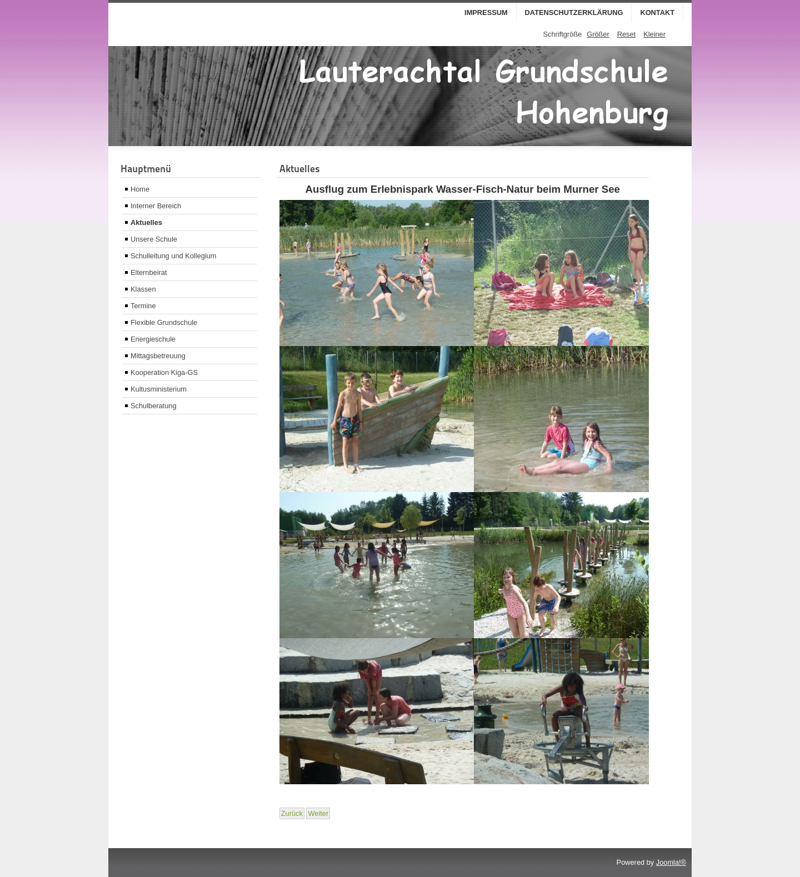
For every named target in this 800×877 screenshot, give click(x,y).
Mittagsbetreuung (158, 356)
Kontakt (657, 12)
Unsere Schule (154, 239)
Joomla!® (671, 862)
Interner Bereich (156, 206)
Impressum (486, 12)
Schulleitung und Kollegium (173, 256)
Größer (598, 34)
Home (140, 189)
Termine (143, 306)
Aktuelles (146, 222)
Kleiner (654, 34)
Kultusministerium (159, 389)
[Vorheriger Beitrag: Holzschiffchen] (291, 813)
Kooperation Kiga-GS (164, 372)
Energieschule (153, 339)
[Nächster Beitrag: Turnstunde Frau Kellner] (318, 813)
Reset (626, 34)
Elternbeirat (149, 272)
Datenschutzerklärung (574, 12)
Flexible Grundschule (164, 322)
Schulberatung (154, 406)
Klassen (143, 289)
